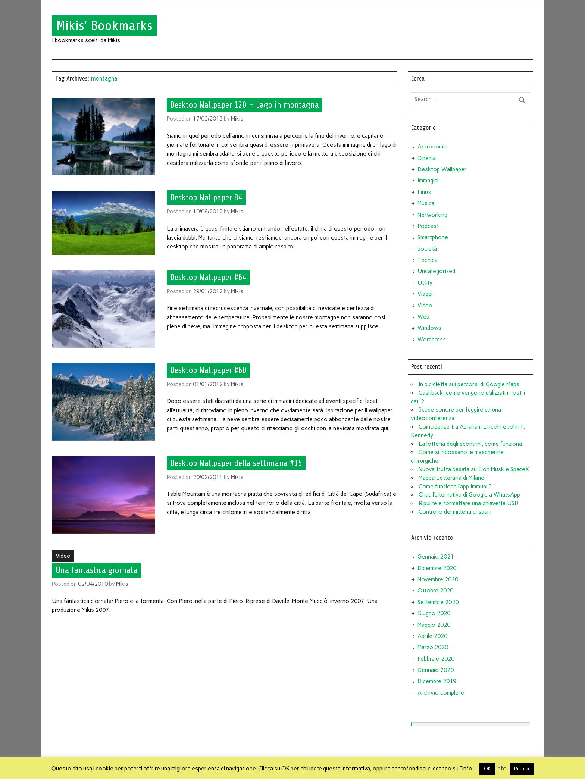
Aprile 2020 (432, 636)
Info (502, 768)
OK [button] (487, 769)
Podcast (428, 226)
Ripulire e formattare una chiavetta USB (468, 503)
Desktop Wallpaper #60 (208, 370)
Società (427, 248)
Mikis (237, 118)
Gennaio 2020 (435, 670)
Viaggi (424, 294)
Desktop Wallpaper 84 (206, 198)
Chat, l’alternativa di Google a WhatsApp (469, 494)
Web (423, 316)
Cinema (426, 158)
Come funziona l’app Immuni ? (455, 486)
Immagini (427, 180)
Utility (424, 282)
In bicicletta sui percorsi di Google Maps (469, 384)
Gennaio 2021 (435, 556)
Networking (432, 215)
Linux (424, 192)
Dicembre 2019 (436, 681)
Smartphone (432, 237)
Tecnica (427, 260)
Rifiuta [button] (521, 769)
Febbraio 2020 (435, 659)
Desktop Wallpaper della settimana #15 (236, 463)
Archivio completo (440, 692)
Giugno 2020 (433, 613)
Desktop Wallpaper (442, 169)
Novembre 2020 (437, 579)
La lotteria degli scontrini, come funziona (470, 444)
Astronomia (432, 146)
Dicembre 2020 (436, 568)
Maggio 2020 (433, 625)
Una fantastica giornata (97, 570)
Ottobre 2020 (435, 590)
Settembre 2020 (438, 602)
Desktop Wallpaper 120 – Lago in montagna (244, 105)
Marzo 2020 (432, 647)
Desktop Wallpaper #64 (208, 277)
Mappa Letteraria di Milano (452, 478)
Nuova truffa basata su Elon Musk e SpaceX (474, 469)
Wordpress (431, 339)
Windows (429, 328)
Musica (426, 203)
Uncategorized (436, 271)
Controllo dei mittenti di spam (455, 512)
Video (63, 556)
